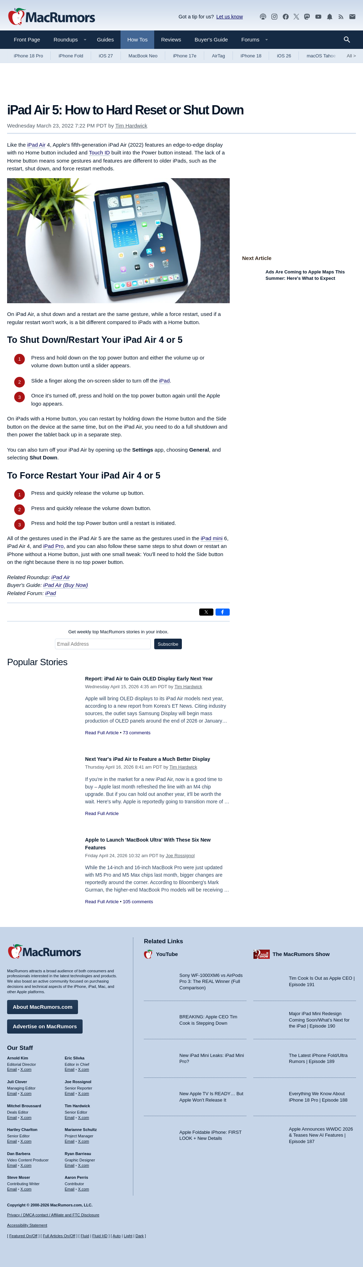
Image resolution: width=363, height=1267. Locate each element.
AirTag (218, 55)
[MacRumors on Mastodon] (307, 17)
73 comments (136, 740)
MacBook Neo (143, 55)
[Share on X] (206, 612)
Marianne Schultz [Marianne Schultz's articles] (81, 1126)
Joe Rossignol (180, 855)
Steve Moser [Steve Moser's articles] (18, 1174)
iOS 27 (106, 55)
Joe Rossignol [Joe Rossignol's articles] (78, 1078)
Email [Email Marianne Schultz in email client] (70, 1138)
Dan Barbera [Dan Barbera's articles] (18, 1150)
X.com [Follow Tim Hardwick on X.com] (83, 1114)
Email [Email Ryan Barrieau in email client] (70, 1162)
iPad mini (212, 538)
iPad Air (36, 145)
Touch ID (99, 152)
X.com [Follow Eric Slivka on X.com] (83, 1066)
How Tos (137, 39)
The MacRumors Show (301, 951)
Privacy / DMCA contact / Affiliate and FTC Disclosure (53, 1215)
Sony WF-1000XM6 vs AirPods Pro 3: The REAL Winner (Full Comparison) (210, 978)
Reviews (171, 39)
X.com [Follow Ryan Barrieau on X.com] (83, 1162)
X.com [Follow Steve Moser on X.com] (26, 1185)
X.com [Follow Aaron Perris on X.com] (83, 1185)
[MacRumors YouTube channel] (318, 17)
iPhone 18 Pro (28, 55)
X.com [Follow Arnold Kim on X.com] (26, 1066)
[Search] (349, 40)
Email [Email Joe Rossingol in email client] (70, 1090)
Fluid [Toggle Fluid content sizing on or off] (84, 1236)
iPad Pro (53, 546)
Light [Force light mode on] (128, 1236)
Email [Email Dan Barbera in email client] (12, 1162)
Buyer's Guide (211, 39)
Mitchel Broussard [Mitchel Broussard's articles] (24, 1102)
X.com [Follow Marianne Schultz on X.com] (83, 1138)
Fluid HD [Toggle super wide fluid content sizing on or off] (99, 1236)
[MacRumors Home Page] (51, 17)
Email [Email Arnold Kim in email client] (12, 1066)
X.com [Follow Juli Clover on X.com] (26, 1090)
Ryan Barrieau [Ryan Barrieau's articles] (78, 1150)
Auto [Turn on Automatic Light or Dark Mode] (117, 1236)
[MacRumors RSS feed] (341, 17)
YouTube (167, 951)
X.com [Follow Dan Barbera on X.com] (26, 1162)
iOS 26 (284, 55)
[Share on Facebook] (223, 612)
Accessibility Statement (27, 1225)
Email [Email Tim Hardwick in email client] (70, 1114)
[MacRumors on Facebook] (285, 17)
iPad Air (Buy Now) (65, 585)
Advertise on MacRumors (45, 1023)
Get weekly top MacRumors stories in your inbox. (118, 631)
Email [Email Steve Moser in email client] (12, 1185)
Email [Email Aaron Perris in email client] (70, 1185)
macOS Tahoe (321, 55)
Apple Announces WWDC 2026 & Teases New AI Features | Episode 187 (321, 1132)
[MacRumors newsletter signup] (352, 17)
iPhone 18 (251, 55)
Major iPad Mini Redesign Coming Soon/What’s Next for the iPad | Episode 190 (319, 1016)
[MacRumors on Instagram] (274, 17)
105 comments (138, 901)
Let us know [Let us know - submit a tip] (229, 16)
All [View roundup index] (351, 55)
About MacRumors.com (42, 1003)
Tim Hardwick (131, 126)
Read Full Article (102, 740)
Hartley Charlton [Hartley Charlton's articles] (22, 1126)
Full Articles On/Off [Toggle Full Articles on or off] (59, 1236)
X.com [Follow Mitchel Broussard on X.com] (26, 1114)
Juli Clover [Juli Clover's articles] (17, 1078)
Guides (105, 39)
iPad (164, 381)
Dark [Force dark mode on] (139, 1236)
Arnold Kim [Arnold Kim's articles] (17, 1054)
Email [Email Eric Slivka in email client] (70, 1066)
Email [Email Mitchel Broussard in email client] (12, 1114)
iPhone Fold (70, 55)
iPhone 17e (184, 55)
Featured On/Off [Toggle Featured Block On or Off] (23, 1236)
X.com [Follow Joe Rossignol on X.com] (83, 1090)
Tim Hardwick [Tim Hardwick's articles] (77, 1102)
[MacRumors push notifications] (329, 17)
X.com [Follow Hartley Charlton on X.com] (26, 1138)
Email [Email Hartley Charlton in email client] (12, 1138)
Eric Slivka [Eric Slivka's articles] (75, 1054)
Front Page (27, 39)
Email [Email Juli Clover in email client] (12, 1090)
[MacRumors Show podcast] (263, 17)
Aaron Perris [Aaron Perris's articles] (76, 1174)
